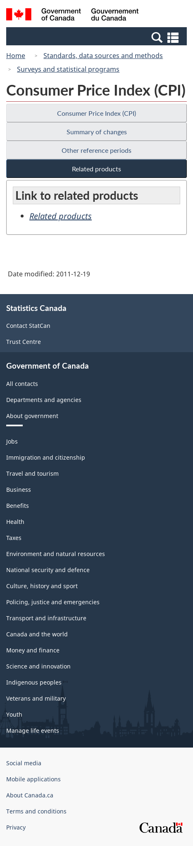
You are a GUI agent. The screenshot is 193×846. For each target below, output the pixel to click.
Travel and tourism (32, 473)
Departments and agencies (43, 400)
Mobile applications (33, 779)
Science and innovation (38, 666)
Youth (14, 714)
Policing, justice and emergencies (53, 602)
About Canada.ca (29, 795)
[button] (97, 37)
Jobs (12, 441)
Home (15, 55)
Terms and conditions (36, 811)
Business (18, 489)
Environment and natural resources (55, 554)
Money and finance (33, 650)
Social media (23, 763)
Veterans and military (36, 698)
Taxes (13, 538)
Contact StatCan (28, 326)
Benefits (17, 505)
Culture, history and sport (42, 586)
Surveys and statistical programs (68, 69)
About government (32, 416)
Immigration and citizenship (45, 457)
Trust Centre (23, 342)
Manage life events (32, 730)
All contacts (22, 384)
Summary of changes (97, 132)
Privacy (16, 827)
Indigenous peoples (34, 682)
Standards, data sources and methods (103, 55)
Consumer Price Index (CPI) (96, 113)
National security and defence (48, 570)
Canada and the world (37, 634)
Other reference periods (96, 150)
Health (15, 522)
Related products (96, 169)
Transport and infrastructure (46, 618)
